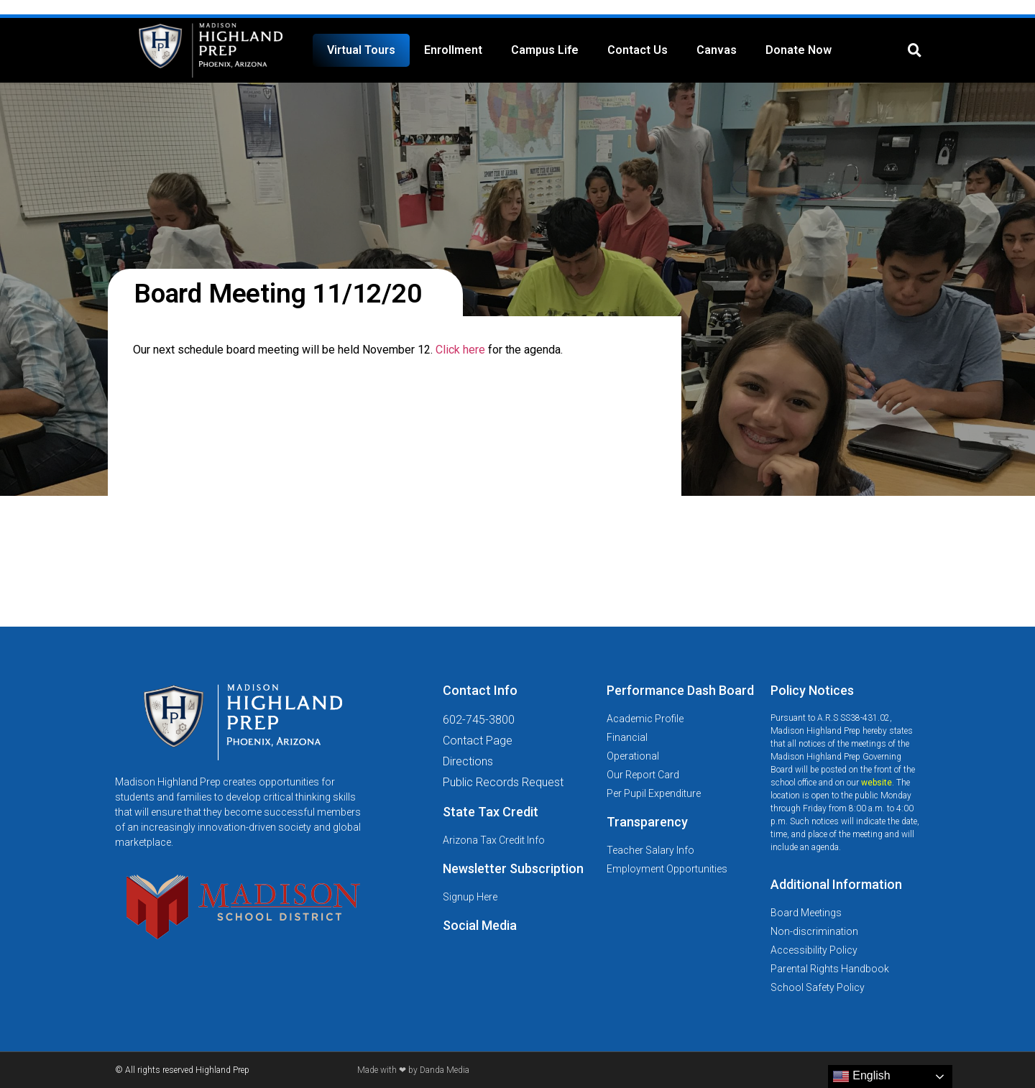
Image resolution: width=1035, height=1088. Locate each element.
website (876, 783)
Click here (460, 349)
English (861, 1076)
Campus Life (545, 50)
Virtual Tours (361, 50)
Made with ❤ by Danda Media (413, 1070)
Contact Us (637, 50)
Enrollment (453, 50)
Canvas (716, 50)
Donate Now (798, 50)
